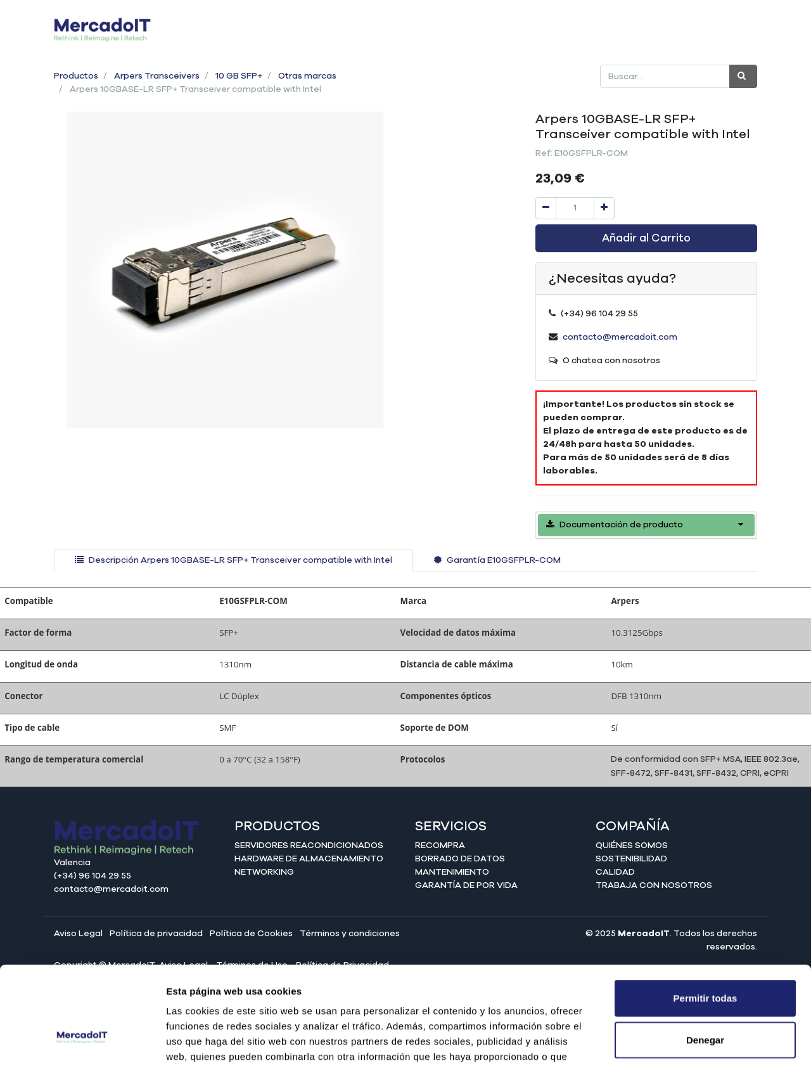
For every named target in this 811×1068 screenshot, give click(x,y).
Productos (76, 76)
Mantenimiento (452, 872)
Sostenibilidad (631, 858)
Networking (264, 872)
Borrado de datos (460, 858)
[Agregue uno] (604, 208)
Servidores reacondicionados (308, 845)
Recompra (440, 845)
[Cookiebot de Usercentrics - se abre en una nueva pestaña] (82, 1043)
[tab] (233, 561)
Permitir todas (706, 918)
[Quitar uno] (545, 208)
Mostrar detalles (686, 1043)
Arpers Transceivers (157, 76)
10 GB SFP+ (238, 76)
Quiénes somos (632, 845)
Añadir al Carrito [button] (646, 238)
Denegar (705, 960)
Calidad (615, 872)
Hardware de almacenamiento (308, 858)
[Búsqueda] (743, 76)
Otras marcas (307, 76)
